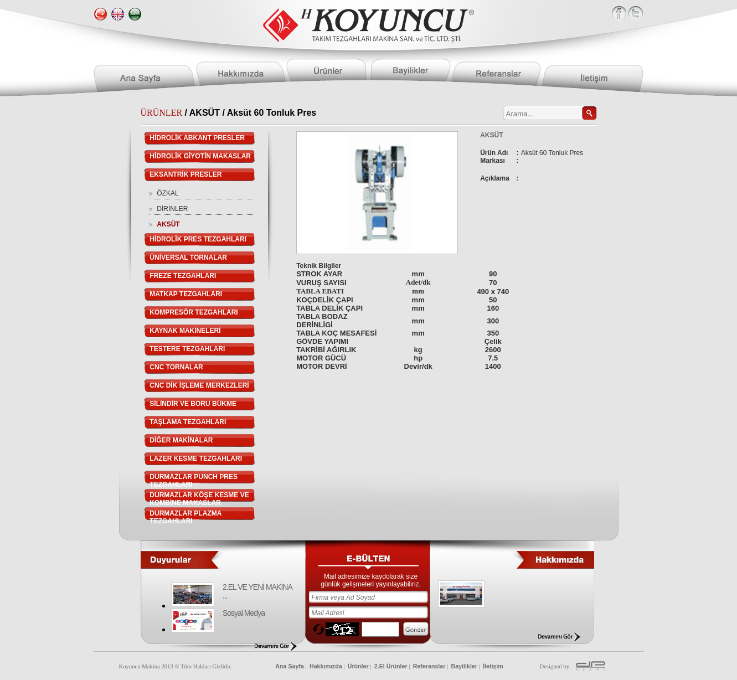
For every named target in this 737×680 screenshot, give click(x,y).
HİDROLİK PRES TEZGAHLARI (198, 239)
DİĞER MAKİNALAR (181, 440)
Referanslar (429, 666)
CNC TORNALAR (176, 367)
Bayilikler (464, 666)
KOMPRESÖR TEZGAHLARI (194, 312)
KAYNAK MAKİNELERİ (185, 330)
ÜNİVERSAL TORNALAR (188, 257)
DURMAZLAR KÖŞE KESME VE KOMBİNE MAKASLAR (199, 499)
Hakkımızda (326, 666)
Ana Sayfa (289, 666)
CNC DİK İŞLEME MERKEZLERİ (199, 385)
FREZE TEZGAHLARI (183, 276)
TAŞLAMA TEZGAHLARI (188, 422)
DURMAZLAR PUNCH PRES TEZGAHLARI (194, 480)
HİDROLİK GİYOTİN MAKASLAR (200, 156)
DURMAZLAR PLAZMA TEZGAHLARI (185, 517)
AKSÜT (206, 112)
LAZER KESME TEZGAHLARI (196, 458)
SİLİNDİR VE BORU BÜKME (193, 404)
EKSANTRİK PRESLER (185, 174)
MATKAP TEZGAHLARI (186, 294)
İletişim (493, 666)
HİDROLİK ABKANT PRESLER (197, 138)
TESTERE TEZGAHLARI (187, 349)
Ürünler (358, 666)
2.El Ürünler (391, 666)
